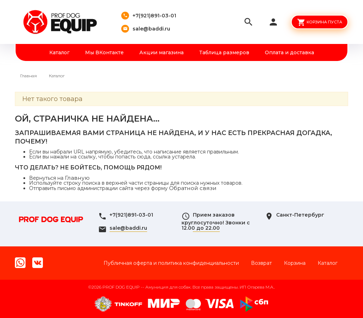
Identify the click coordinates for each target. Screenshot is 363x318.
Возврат (261, 263)
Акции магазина (161, 52)
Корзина (295, 263)
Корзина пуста (324, 21)
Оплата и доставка (289, 52)
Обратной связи (193, 188)
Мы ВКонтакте (104, 52)
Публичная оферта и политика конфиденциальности (171, 263)
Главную (77, 177)
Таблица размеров (224, 52)
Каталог (59, 52)
